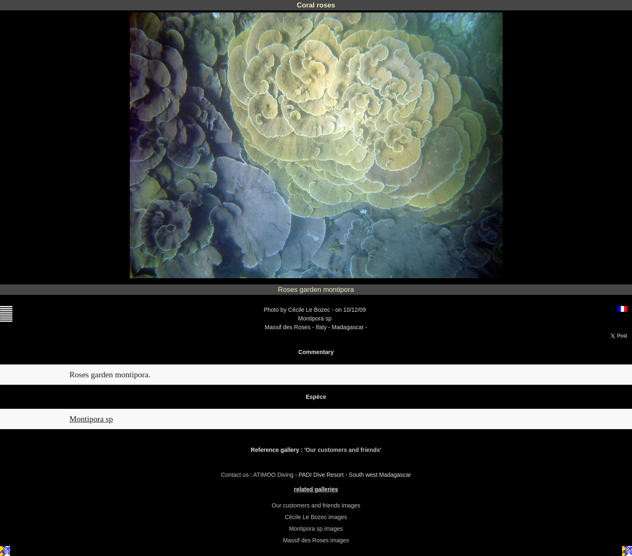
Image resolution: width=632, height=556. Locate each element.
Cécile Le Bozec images (316, 517)
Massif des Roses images (316, 540)
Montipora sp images (316, 528)
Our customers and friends (343, 450)
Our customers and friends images (316, 505)
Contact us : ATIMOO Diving (258, 474)
